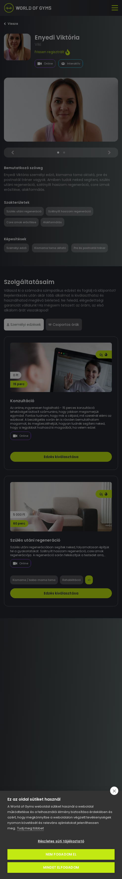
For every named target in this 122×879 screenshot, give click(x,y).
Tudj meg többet (30, 828)
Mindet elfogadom (61, 867)
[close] (114, 791)
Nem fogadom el (61, 854)
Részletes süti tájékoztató (61, 841)
